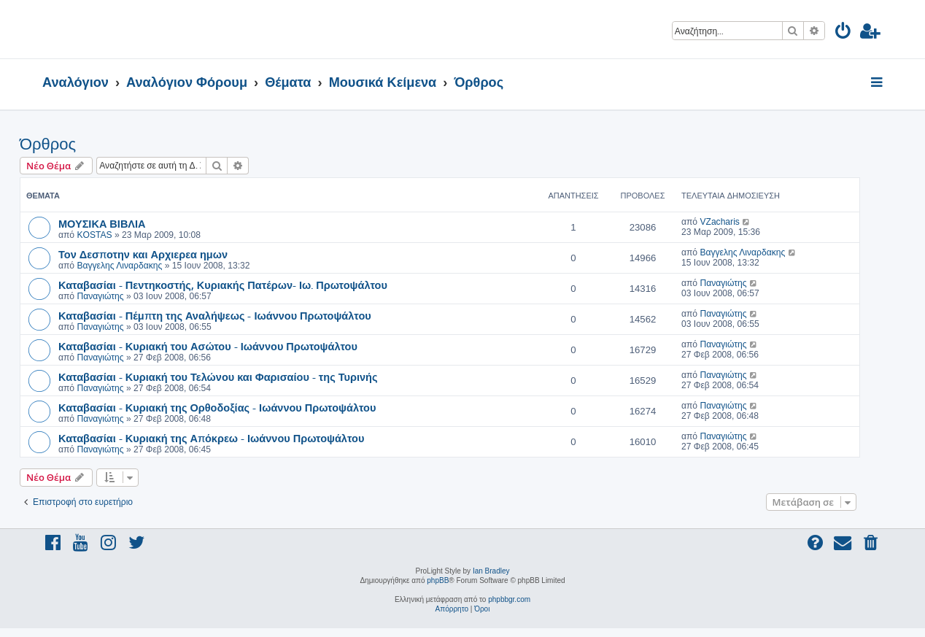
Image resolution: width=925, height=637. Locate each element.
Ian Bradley (491, 571)
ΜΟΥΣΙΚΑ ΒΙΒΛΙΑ (102, 223)
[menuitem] (843, 33)
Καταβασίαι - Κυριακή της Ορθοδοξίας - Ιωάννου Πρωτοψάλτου (217, 407)
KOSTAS (94, 235)
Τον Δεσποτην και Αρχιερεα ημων (143, 253)
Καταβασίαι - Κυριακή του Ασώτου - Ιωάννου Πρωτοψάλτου (207, 345)
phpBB (438, 580)
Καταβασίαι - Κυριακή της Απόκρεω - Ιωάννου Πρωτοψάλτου (211, 437)
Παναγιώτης (100, 296)
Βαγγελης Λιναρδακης (119, 265)
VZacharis (719, 222)
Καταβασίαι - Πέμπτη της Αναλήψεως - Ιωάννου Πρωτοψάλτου (214, 315)
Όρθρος (48, 144)
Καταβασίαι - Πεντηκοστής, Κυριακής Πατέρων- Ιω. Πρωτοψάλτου (222, 284)
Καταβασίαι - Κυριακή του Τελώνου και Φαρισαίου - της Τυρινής (217, 376)
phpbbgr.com (509, 599)
